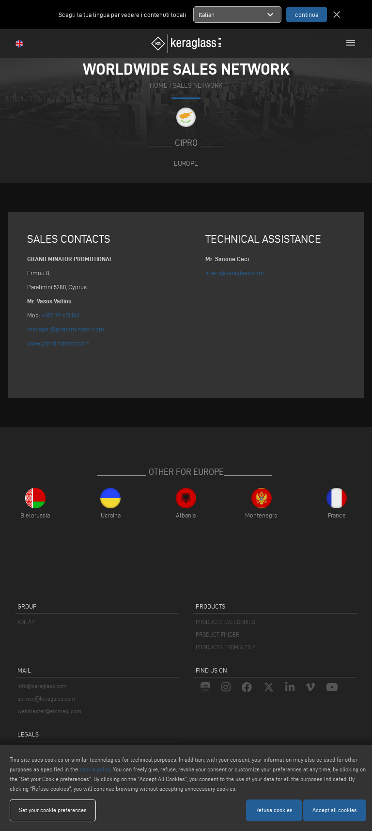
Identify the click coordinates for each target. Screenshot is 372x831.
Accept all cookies (334, 810)
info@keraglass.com (42, 686)
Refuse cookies (274, 810)
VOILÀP (26, 622)
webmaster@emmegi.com (49, 711)
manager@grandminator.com (65, 329)
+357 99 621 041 (60, 315)
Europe (186, 163)
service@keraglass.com (46, 698)
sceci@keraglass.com (234, 272)
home (159, 85)
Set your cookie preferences (53, 810)
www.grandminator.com (58, 343)
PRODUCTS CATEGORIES (225, 622)
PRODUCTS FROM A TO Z (225, 647)
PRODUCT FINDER (217, 634)
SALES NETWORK (197, 85)
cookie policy (94, 769)
